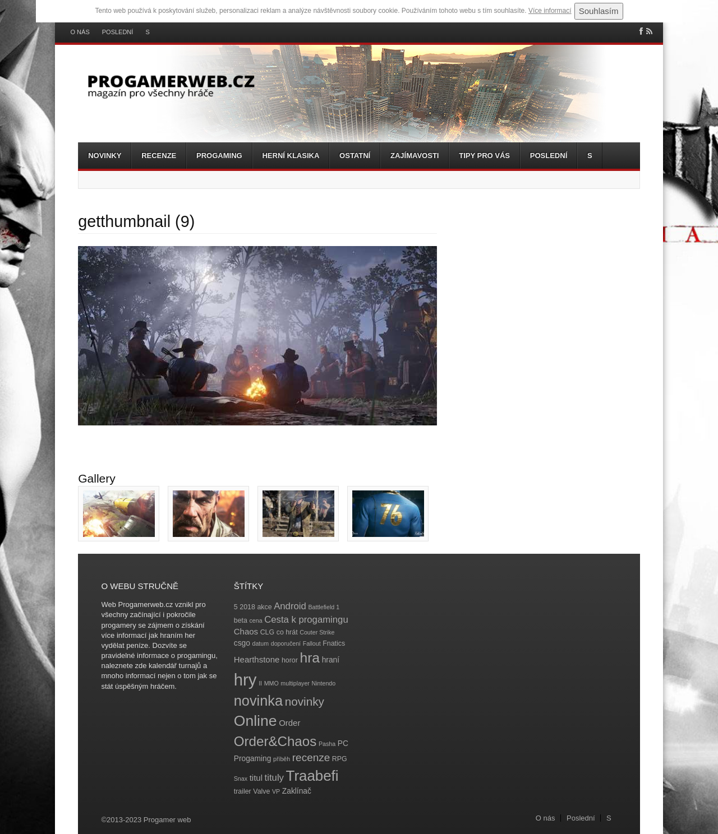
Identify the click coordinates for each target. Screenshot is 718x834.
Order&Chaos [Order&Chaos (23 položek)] (275, 741)
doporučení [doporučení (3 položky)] (286, 643)
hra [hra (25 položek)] (310, 657)
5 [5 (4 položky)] (236, 607)
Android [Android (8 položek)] (290, 606)
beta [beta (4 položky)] (240, 620)
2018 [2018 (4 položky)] (247, 607)
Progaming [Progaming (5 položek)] (252, 758)
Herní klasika (290, 155)
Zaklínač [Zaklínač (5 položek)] (296, 791)
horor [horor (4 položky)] (290, 660)
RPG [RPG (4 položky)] (339, 759)
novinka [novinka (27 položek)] (258, 700)
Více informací (550, 11)
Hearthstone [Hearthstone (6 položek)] (257, 659)
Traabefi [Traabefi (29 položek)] (312, 776)
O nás (80, 32)
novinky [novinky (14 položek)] (304, 701)
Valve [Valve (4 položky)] (261, 791)
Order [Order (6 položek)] (289, 723)
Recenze (158, 155)
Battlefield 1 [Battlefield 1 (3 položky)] (323, 607)
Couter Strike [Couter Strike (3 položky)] (317, 632)
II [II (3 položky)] (260, 683)
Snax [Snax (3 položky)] (240, 778)
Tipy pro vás (484, 155)
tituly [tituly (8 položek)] (274, 777)
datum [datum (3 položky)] (260, 643)
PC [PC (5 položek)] (343, 743)
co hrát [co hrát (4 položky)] (287, 632)
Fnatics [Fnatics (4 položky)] (334, 643)
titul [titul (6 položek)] (256, 777)
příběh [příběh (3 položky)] (281, 759)
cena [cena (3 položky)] (255, 620)
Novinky (104, 155)
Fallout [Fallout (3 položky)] (312, 643)
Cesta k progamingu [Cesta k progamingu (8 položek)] (306, 619)
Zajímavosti (414, 155)
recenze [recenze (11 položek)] (311, 757)
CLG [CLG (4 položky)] (267, 632)
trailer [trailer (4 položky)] (242, 791)
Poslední (118, 32)
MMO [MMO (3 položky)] (271, 683)
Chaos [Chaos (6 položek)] (246, 631)
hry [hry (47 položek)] (245, 679)
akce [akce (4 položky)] (264, 607)
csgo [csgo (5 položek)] (242, 643)
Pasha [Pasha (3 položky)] (327, 743)
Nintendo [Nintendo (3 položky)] (324, 683)
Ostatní (354, 155)
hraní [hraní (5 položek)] (330, 660)
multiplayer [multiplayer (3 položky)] (295, 683)
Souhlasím (599, 11)
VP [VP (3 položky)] (276, 791)
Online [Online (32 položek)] (255, 720)
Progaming (219, 155)
